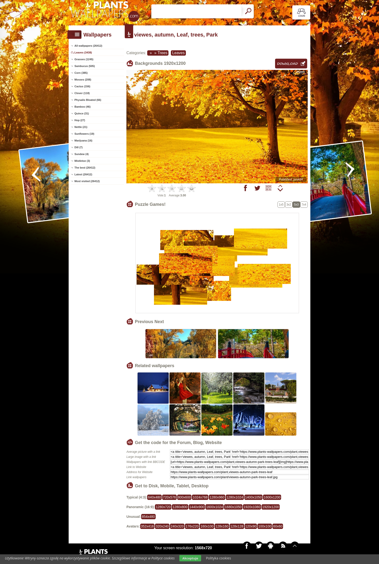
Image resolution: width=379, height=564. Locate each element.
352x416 (147, 526)
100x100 (264, 526)
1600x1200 (272, 497)
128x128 (236, 526)
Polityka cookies (218, 558)
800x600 (184, 497)
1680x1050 (233, 507)
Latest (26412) (83, 174)
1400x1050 (253, 497)
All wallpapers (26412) (88, 45)
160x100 (206, 526)
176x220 (192, 526)
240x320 (177, 526)
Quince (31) (81, 113)
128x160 (221, 526)
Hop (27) (79, 120)
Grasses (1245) (83, 59)
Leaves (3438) (83, 52)
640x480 (154, 497)
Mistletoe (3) (82, 160)
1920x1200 (270, 507)
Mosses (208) (82, 79)
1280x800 (180, 507)
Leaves (178, 53)
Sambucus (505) (84, 66)
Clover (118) (82, 93)
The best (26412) (84, 167)
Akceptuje (190, 558)
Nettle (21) (80, 127)
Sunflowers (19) (84, 133)
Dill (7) (78, 147)
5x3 (296, 204)
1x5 (281, 204)
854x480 (148, 517)
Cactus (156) (82, 86)
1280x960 (217, 497)
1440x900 (197, 507)
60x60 (277, 526)
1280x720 (163, 507)
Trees (162, 53)
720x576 (169, 497)
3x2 (288, 204)
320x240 (162, 526)
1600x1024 (214, 507)
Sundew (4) (81, 154)
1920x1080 (252, 507)
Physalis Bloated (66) (87, 99)
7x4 (304, 204)
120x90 (250, 526)
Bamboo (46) (82, 106)
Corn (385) (80, 72)
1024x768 (200, 497)
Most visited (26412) (87, 181)
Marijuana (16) (83, 140)
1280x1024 (234, 497)
